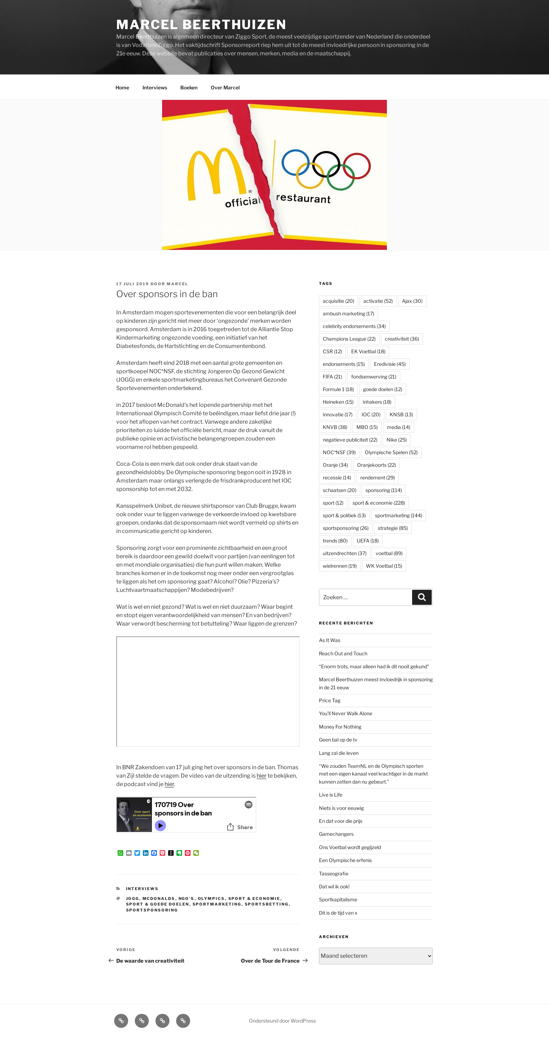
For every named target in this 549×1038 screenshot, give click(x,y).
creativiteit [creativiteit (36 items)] (402, 339)
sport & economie (254, 898)
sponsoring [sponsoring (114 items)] (384, 490)
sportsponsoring (152, 910)
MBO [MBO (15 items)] (367, 427)
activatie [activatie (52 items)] (378, 301)
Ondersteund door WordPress (282, 1021)
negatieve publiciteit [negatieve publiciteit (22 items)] (350, 440)
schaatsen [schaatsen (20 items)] (339, 490)
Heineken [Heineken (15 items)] (338, 402)
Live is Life (330, 795)
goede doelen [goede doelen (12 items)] (382, 389)
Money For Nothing (340, 727)
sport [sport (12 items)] (333, 503)
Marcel (177, 283)
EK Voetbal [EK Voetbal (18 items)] (368, 351)
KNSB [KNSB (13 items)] (401, 414)
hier (261, 775)
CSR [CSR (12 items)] (332, 351)
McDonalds (159, 898)
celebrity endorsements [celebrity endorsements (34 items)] (354, 326)
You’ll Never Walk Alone (345, 713)
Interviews (155, 87)
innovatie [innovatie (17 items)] (338, 414)
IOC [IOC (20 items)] (371, 414)
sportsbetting (267, 904)
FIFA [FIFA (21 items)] (332, 377)
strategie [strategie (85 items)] (393, 528)
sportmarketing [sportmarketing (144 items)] (398, 515)
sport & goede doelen (157, 904)
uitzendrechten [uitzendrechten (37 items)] (345, 553)
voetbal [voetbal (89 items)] (389, 553)
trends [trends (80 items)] (335, 541)
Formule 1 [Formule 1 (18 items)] (338, 389)
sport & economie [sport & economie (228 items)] (379, 503)
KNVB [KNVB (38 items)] (335, 427)
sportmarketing (217, 904)
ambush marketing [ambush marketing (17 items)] (348, 313)
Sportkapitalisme (338, 899)
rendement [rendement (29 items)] (377, 477)
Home (122, 87)
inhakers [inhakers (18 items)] (377, 402)
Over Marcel (225, 87)
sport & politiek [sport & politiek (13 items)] (344, 515)
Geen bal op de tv (338, 740)
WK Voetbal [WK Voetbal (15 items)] (384, 566)
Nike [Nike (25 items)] (397, 440)
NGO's (187, 898)
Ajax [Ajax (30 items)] (412, 301)
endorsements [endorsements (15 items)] (344, 364)
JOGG (132, 898)
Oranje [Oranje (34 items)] (335, 465)
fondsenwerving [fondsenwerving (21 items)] (373, 377)
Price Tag (329, 700)
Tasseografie (333, 873)
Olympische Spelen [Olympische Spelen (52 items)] (391, 452)
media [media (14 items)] (398, 427)
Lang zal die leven (339, 753)
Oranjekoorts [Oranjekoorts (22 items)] (376, 465)
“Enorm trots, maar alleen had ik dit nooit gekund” (374, 666)
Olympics (211, 898)
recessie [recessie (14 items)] (337, 477)
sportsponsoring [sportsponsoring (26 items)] (346, 528)
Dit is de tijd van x (338, 913)
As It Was (329, 640)
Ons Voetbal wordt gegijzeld (350, 847)
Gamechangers (336, 834)
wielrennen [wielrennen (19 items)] (340, 566)
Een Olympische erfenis (345, 860)
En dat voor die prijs (340, 821)
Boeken (188, 87)
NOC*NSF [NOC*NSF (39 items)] (339, 452)
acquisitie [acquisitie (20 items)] (338, 301)
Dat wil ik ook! (334, 886)
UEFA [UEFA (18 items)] (368, 541)
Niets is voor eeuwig (341, 808)
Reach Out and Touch (343, 653)
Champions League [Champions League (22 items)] (349, 339)
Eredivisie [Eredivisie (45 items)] (390, 364)
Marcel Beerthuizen (201, 24)
